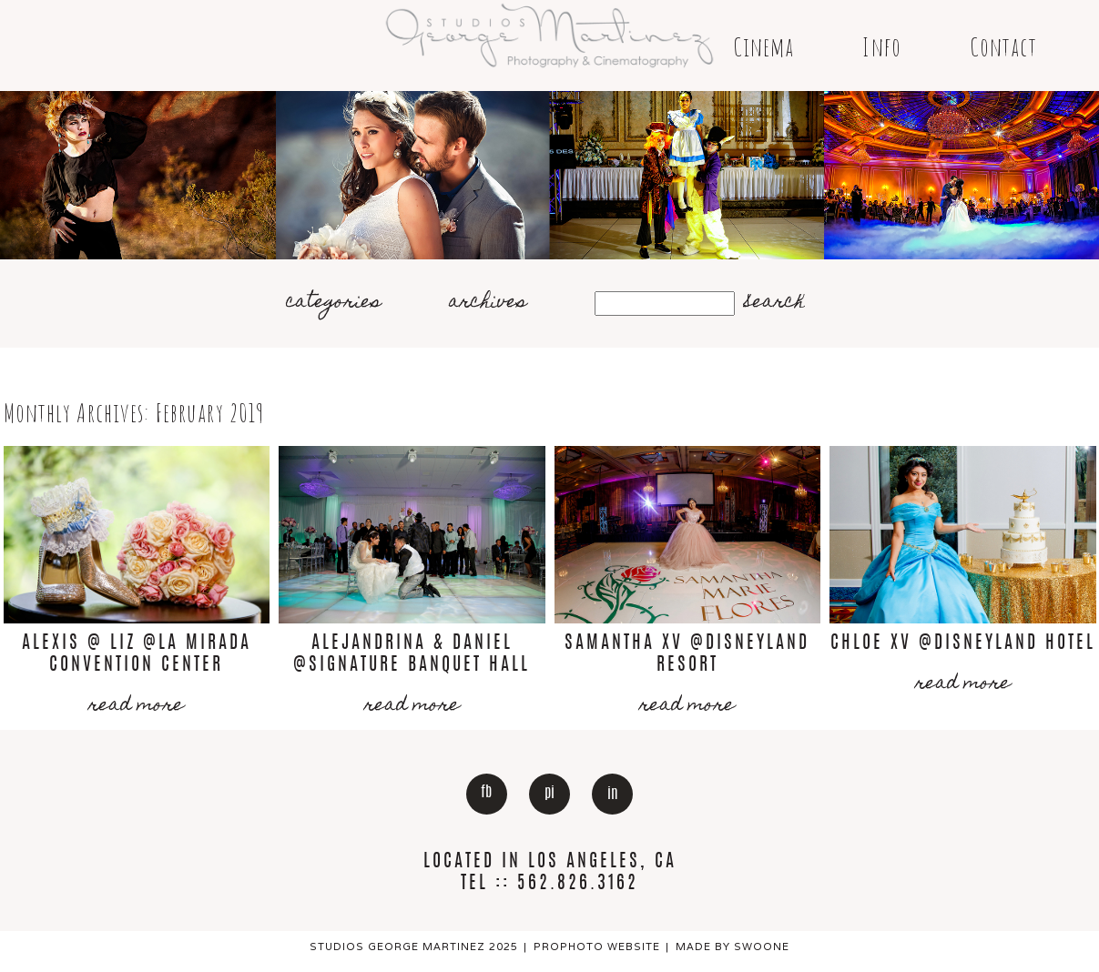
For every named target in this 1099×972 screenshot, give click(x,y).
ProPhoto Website (597, 946)
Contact (1003, 47)
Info (881, 47)
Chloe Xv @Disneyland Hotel (962, 643)
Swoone (761, 946)
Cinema (764, 47)
